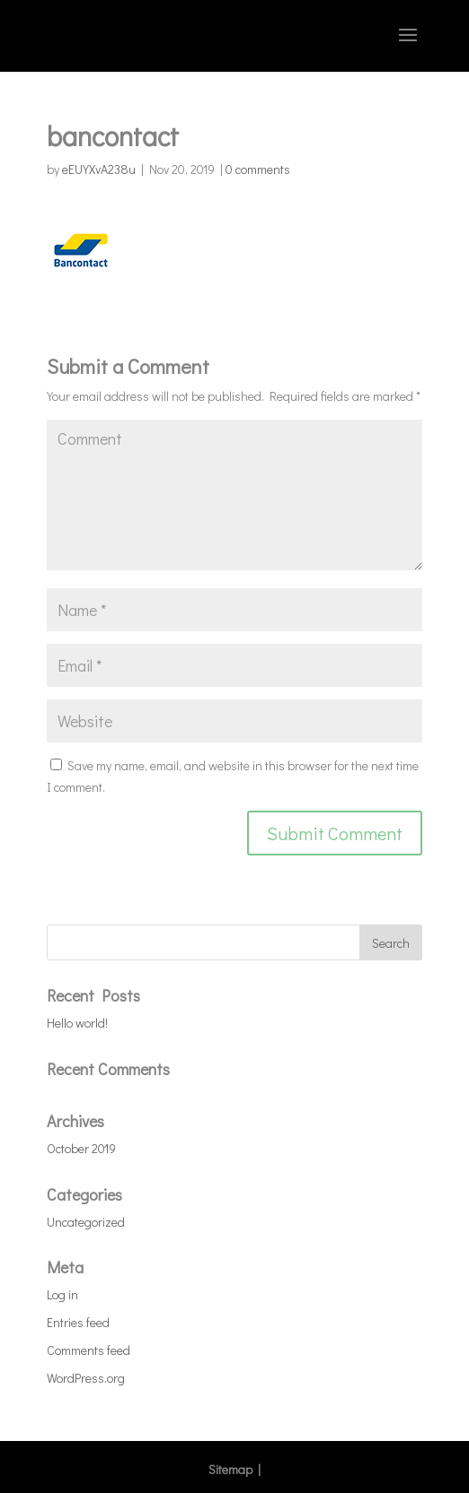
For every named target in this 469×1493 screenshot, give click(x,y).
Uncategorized (86, 1221)
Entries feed (78, 1322)
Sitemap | (234, 1469)
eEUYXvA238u (99, 169)
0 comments (258, 169)
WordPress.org (86, 1377)
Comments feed (88, 1349)
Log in (62, 1294)
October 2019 (81, 1148)
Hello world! (77, 1022)
